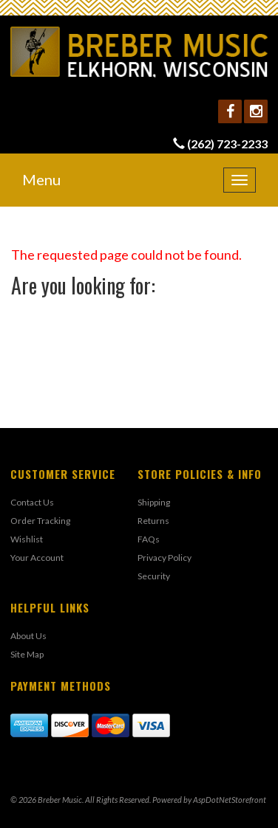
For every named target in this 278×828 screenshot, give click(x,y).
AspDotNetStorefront (229, 799)
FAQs (149, 539)
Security (154, 576)
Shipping (154, 502)
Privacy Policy (164, 557)
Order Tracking (40, 520)
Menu (41, 179)
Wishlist (26, 539)
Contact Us (32, 502)
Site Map (27, 654)
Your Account (37, 557)
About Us (28, 635)
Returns (153, 520)
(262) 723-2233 (227, 144)
